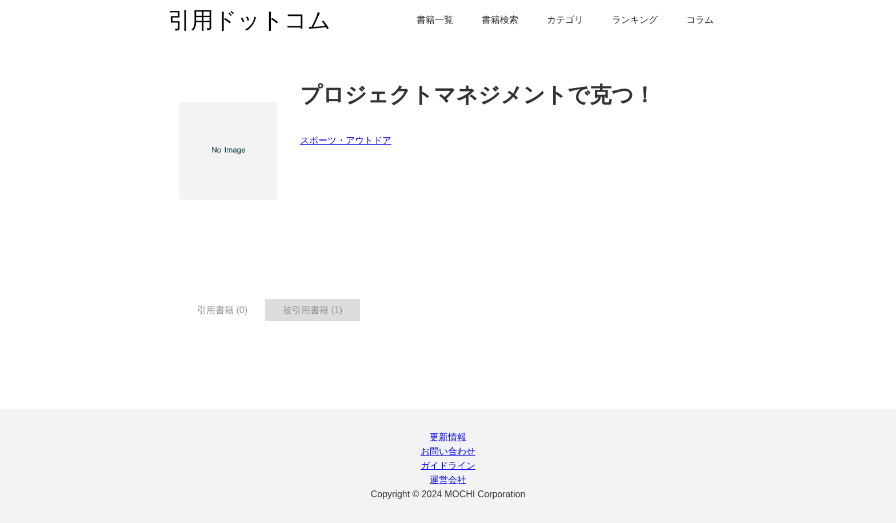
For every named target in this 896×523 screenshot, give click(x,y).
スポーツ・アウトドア (345, 140)
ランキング (635, 20)
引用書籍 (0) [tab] (222, 310)
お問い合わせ (448, 451)
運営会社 (448, 480)
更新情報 (448, 437)
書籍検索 (500, 20)
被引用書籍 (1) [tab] (312, 310)
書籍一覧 (435, 20)
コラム (700, 20)
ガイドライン (448, 465)
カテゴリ (565, 20)
